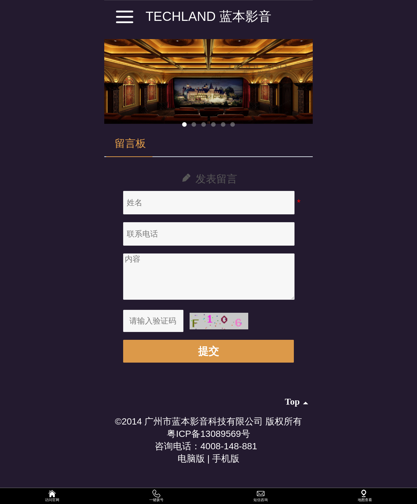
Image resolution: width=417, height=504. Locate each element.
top (296, 401)
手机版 (225, 459)
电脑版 (191, 459)
